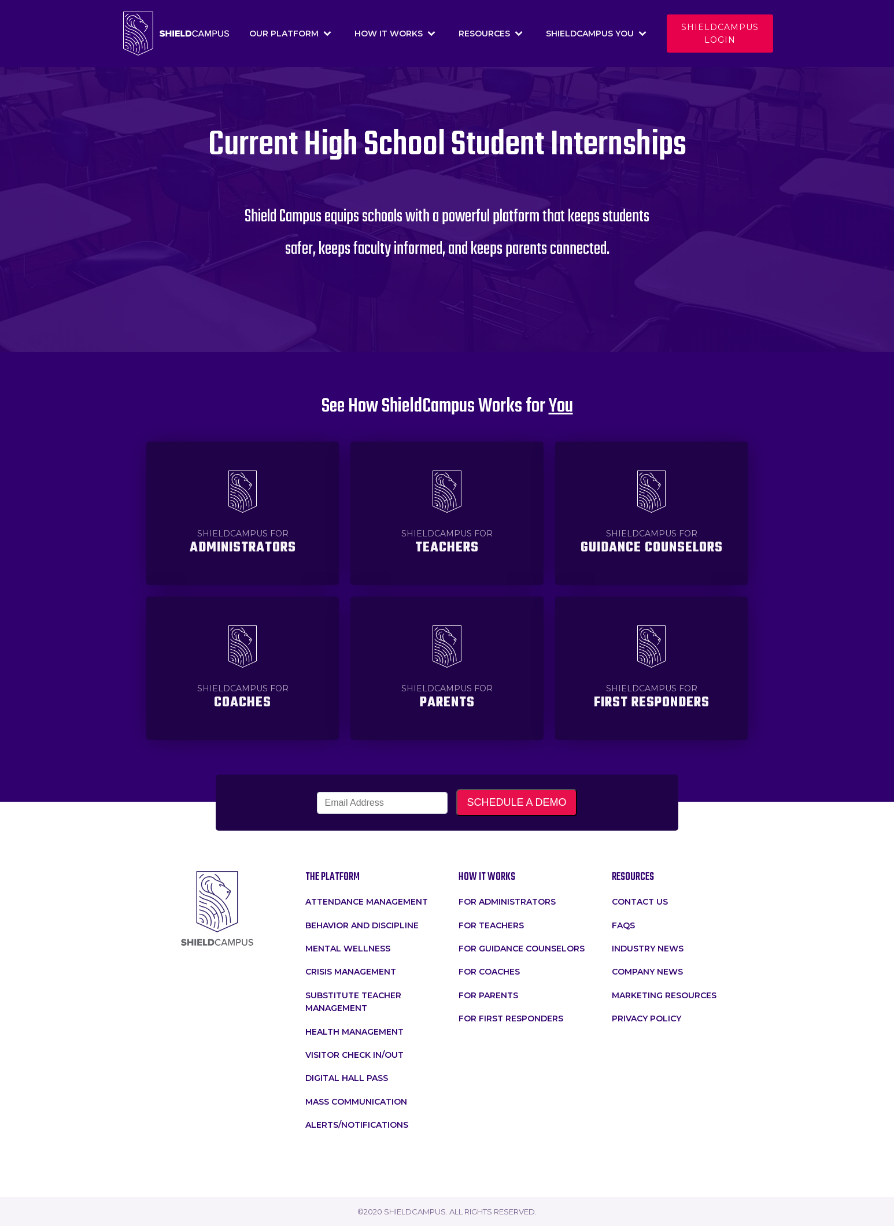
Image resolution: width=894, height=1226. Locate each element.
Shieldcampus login (720, 33)
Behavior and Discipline (362, 925)
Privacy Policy (646, 1018)
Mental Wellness (347, 948)
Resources (491, 33)
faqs (623, 925)
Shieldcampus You (596, 33)
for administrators (507, 902)
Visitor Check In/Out (354, 1055)
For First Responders (511, 1018)
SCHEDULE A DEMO (516, 802)
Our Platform (290, 33)
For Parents (488, 995)
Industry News (648, 948)
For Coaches (489, 971)
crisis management (350, 971)
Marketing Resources (664, 995)
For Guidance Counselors (522, 948)
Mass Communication (356, 1102)
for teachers (491, 925)
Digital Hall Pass (346, 1078)
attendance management (366, 902)
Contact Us (640, 902)
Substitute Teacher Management (353, 1001)
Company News (647, 971)
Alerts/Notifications (356, 1125)
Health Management (354, 1032)
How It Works (394, 33)
